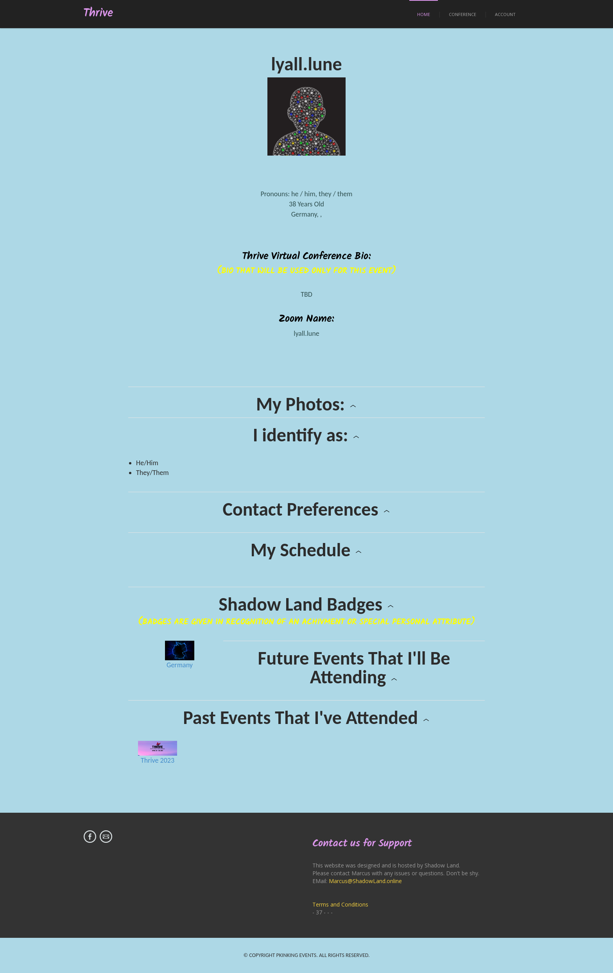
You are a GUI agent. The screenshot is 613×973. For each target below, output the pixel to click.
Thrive (98, 13)
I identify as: (306, 435)
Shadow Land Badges (306, 604)
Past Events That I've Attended (306, 717)
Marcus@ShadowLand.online (365, 881)
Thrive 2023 (157, 760)
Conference (462, 14)
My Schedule (307, 550)
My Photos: (306, 404)
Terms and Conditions (340, 904)
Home (423, 14)
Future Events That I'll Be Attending (354, 667)
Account (505, 14)
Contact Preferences (306, 509)
